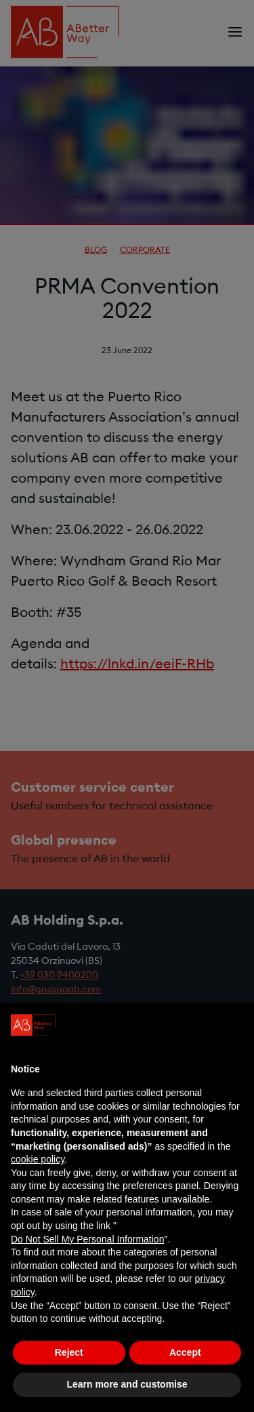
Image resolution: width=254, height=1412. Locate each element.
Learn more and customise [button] (126, 1384)
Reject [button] (69, 1352)
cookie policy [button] (37, 1159)
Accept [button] (185, 1352)
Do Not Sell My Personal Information (87, 1239)
